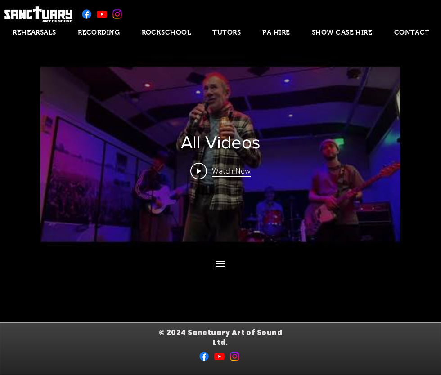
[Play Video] (220, 171)
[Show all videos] (220, 264)
